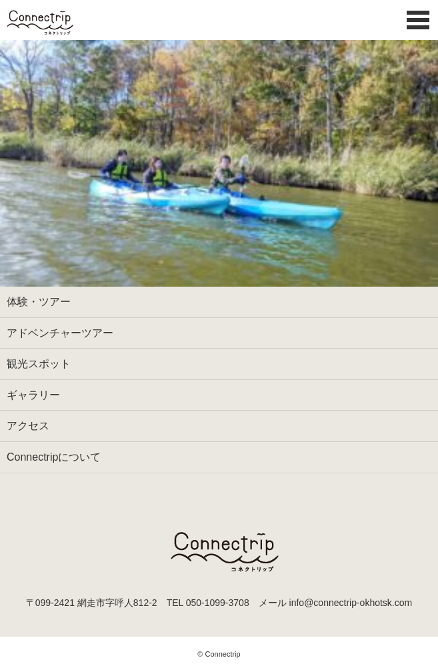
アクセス (28, 425)
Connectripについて (54, 457)
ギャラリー (33, 395)
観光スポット (39, 363)
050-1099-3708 (217, 602)
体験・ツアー (39, 301)
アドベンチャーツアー (60, 333)
